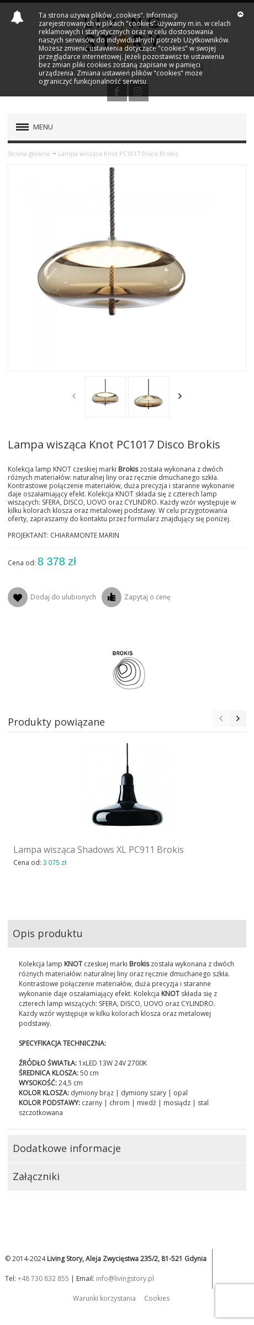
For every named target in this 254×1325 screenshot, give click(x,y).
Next (180, 396)
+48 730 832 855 (43, 1278)
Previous (74, 396)
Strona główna (29, 153)
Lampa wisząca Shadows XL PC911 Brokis (98, 849)
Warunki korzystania (104, 1298)
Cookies (157, 1298)
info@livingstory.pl (125, 1278)
